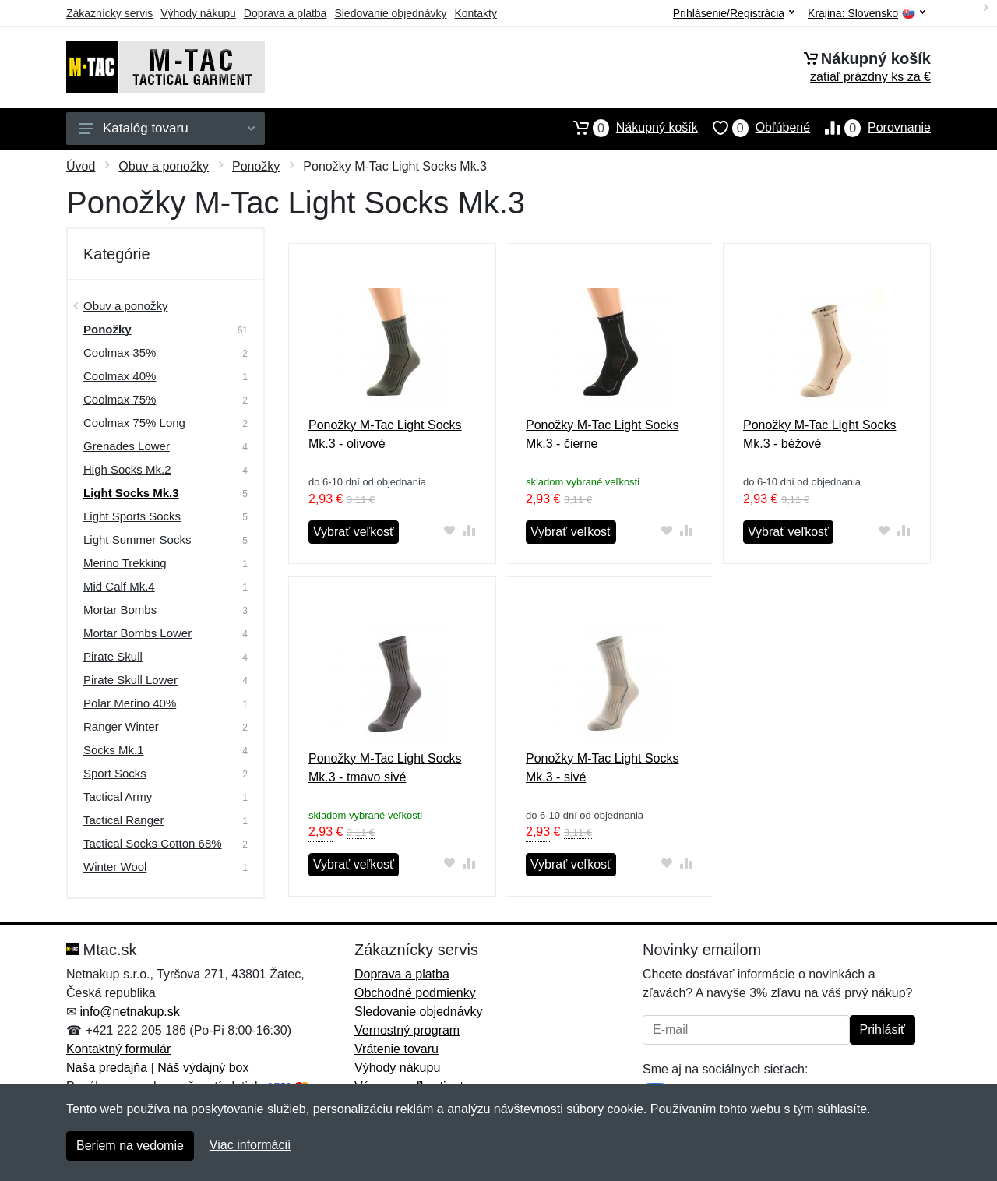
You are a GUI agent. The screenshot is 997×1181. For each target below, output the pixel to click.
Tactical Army (117, 796)
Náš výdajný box (202, 1067)
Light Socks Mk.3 (131, 492)
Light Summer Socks (137, 539)
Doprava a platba (285, 13)
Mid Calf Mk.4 (119, 586)
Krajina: (866, 13)
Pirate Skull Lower (130, 679)
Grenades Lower (126, 446)
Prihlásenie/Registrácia (733, 13)
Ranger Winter (121, 726)
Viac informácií (250, 1144)
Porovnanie (870, 127)
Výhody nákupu (198, 13)
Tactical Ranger (123, 820)
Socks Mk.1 (113, 749)
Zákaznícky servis (109, 13)
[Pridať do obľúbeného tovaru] (450, 530)
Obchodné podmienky (415, 992)
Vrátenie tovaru (396, 1049)
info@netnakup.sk (129, 1011)
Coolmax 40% (119, 376)
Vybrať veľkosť (353, 531)
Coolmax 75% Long (134, 422)
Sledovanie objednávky (390, 13)
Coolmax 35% (119, 352)
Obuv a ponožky (163, 166)
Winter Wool (114, 866)
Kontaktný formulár (118, 1049)
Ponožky (256, 166)
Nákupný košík (628, 127)
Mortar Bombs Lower (137, 633)
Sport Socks (114, 773)
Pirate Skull (113, 656)
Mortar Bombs (120, 609)
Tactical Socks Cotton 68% (152, 843)
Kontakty (475, 13)
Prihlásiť (882, 1029)
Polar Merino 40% (129, 703)
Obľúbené (754, 127)
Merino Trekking (125, 562)
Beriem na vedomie (130, 1145)
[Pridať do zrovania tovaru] (469, 530)
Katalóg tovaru (167, 128)
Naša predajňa (106, 1067)
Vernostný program (407, 1030)
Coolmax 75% (119, 399)
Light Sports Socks (132, 516)
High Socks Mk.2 (127, 469)
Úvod (80, 166)
